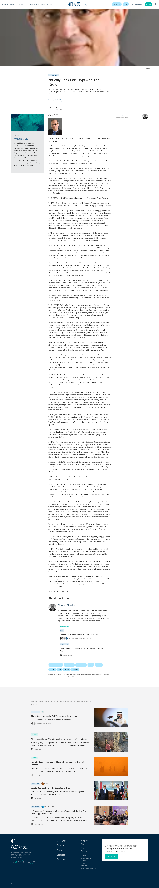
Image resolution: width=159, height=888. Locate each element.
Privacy (83, 863)
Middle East (69, 665)
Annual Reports (86, 858)
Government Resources (88, 868)
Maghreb (75, 669)
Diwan (46, 783)
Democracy (117, 4)
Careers (83, 861)
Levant (67, 669)
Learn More (18, 169)
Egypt (91, 665)
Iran (125, 4)
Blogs (83, 847)
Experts (42, 4)
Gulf (59, 669)
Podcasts (84, 851)
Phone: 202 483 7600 (18, 856)
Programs (85, 840)
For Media (84, 866)
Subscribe (111, 856)
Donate (148, 4)
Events (83, 844)
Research (21, 4)
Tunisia (98, 665)
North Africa (81, 665)
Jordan (52, 669)
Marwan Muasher (55, 108)
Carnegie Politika (50, 806)
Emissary (30, 4)
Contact (83, 856)
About (36, 4)
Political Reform (56, 665)
